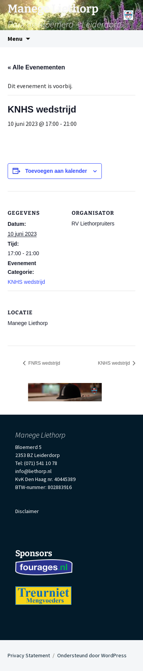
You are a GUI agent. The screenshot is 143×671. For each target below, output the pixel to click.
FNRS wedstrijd (43, 363)
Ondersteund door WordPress (92, 655)
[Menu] (128, 12)
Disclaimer (27, 511)
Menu (15, 38)
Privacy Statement (29, 655)
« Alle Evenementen (36, 67)
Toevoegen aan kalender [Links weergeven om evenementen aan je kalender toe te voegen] (56, 171)
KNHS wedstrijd (26, 282)
